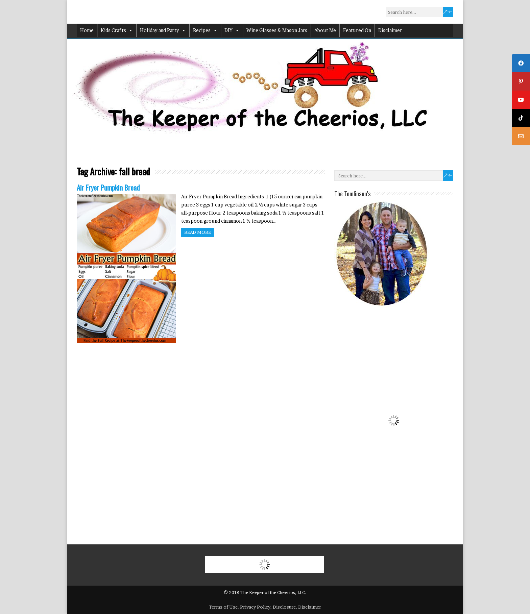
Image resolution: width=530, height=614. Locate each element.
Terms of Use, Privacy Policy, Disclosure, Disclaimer (265, 607)
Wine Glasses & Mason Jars (276, 30)
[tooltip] (521, 63)
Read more (197, 232)
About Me (325, 30)
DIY (231, 30)
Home (87, 30)
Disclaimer (390, 30)
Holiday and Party (163, 30)
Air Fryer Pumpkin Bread (108, 187)
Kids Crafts (117, 30)
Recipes (205, 30)
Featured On (357, 30)
